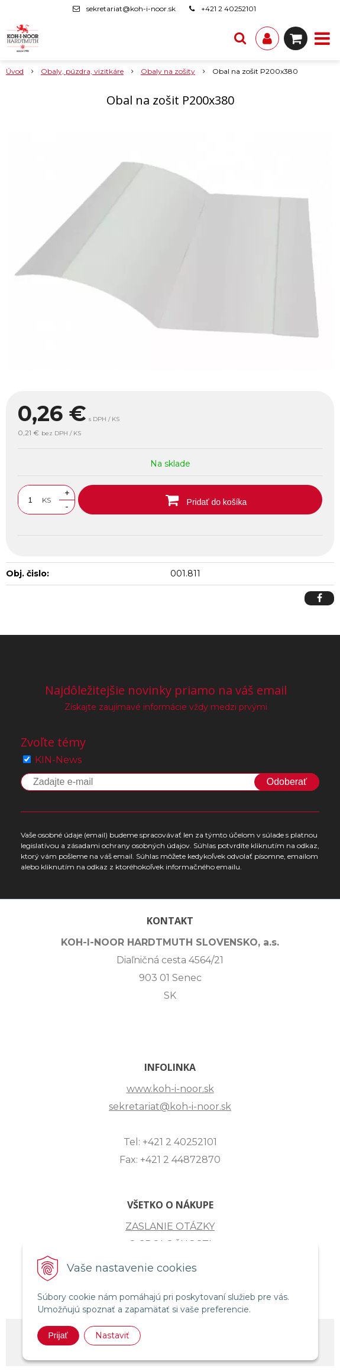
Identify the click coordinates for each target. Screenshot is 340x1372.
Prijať (58, 1335)
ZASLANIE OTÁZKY (170, 1226)
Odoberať (287, 782)
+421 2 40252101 (228, 8)
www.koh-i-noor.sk (170, 1088)
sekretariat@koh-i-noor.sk (131, 8)
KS (46, 500)
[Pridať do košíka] (200, 499)
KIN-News (58, 759)
